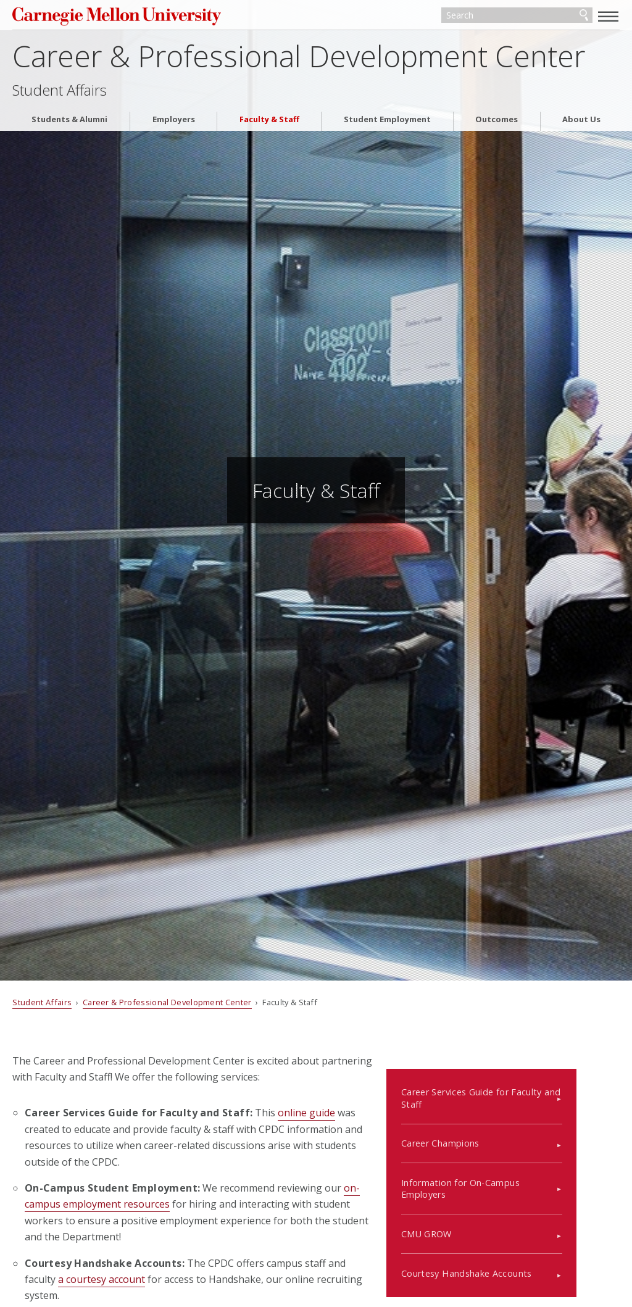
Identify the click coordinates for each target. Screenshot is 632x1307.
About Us (581, 123)
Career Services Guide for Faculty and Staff (522, 1081)
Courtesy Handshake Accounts (508, 1257)
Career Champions (482, 1127)
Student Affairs (59, 94)
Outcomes (496, 123)
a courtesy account (101, 1279)
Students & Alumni (69, 123)
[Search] (517, 17)
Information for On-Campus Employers (502, 1172)
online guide (306, 1112)
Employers (173, 123)
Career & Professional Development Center (298, 60)
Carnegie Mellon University (105, 18)
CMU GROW (468, 1218)
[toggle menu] (608, 16)
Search (583, 17)
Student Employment (387, 123)
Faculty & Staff (269, 123)
